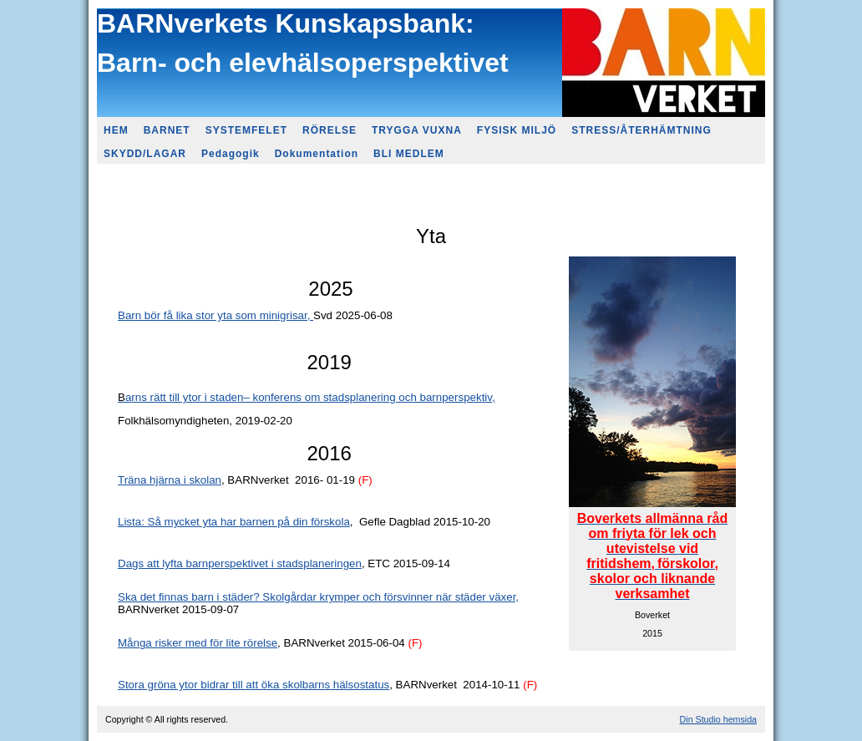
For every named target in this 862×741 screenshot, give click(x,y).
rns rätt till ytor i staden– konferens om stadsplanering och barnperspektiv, (312, 397)
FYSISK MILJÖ (516, 130)
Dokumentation (316, 154)
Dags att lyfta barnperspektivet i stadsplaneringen (240, 563)
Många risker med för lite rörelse (197, 643)
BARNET (167, 130)
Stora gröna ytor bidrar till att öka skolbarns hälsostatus (253, 684)
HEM (116, 130)
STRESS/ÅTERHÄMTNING (641, 130)
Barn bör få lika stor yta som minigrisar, (215, 315)
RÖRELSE (329, 130)
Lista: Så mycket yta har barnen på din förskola (234, 521)
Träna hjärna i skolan (169, 480)
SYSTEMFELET (246, 130)
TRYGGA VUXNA (417, 130)
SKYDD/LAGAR (145, 154)
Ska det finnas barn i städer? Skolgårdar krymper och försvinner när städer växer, (318, 597)
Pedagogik (230, 154)
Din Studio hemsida (718, 719)
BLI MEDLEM (408, 154)
